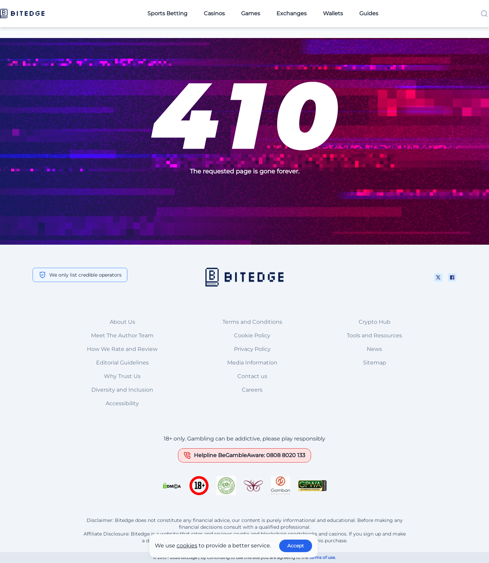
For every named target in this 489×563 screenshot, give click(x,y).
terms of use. (322, 557)
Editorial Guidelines (122, 362)
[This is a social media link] (438, 277)
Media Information (252, 362)
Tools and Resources (374, 335)
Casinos (214, 13)
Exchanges (291, 13)
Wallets (333, 13)
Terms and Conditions (252, 322)
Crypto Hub (375, 322)
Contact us (252, 376)
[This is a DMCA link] (172, 486)
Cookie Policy (252, 335)
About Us (122, 322)
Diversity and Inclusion (122, 390)
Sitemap (374, 362)
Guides (368, 13)
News (374, 349)
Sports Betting (167, 13)
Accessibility (122, 403)
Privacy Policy (252, 349)
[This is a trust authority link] (226, 485)
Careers (252, 390)
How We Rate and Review (122, 349)
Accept (295, 546)
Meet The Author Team (122, 335)
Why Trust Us (122, 376)
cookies (187, 545)
